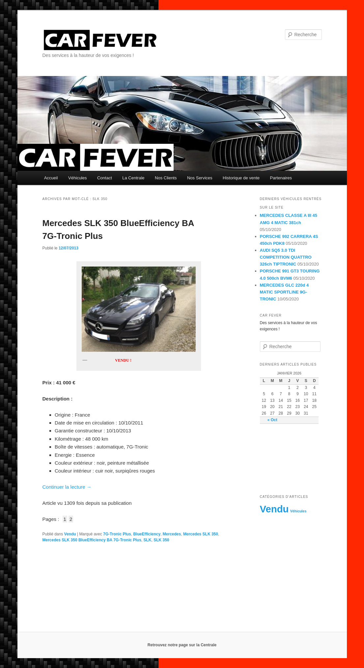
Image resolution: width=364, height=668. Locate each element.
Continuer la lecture (67, 487)
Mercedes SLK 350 (200, 534)
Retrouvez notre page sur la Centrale (182, 645)
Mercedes (172, 534)
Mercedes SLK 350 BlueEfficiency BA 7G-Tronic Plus (91, 540)
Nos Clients (166, 177)
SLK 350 (161, 540)
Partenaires (281, 177)
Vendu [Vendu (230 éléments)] (274, 508)
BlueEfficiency (146, 534)
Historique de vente (241, 177)
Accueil (51, 177)
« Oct (272, 420)
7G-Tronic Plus (117, 534)
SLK (148, 540)
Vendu (70, 534)
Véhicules (77, 177)
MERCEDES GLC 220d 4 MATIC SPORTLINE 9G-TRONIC (284, 292)
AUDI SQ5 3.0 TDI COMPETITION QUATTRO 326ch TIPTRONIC (286, 257)
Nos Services (199, 177)
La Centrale (133, 177)
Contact (104, 177)
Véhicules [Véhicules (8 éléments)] (298, 511)
